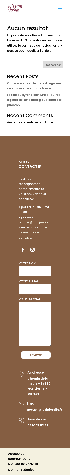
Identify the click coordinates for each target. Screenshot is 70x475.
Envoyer (36, 355)
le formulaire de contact (33, 232)
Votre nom (35, 267)
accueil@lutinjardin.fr (35, 222)
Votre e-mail (35, 285)
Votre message (35, 322)
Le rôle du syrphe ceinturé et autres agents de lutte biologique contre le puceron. (34, 100)
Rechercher (53, 65)
